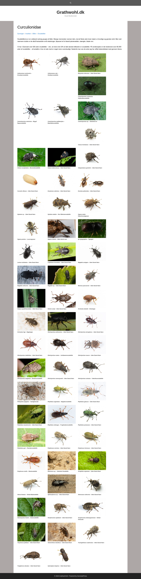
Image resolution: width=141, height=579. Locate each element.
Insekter (28, 33)
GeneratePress (82, 576)
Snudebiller (41, 33)
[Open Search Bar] (70, 3)
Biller (34, 33)
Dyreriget (20, 33)
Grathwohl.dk (70, 12)
